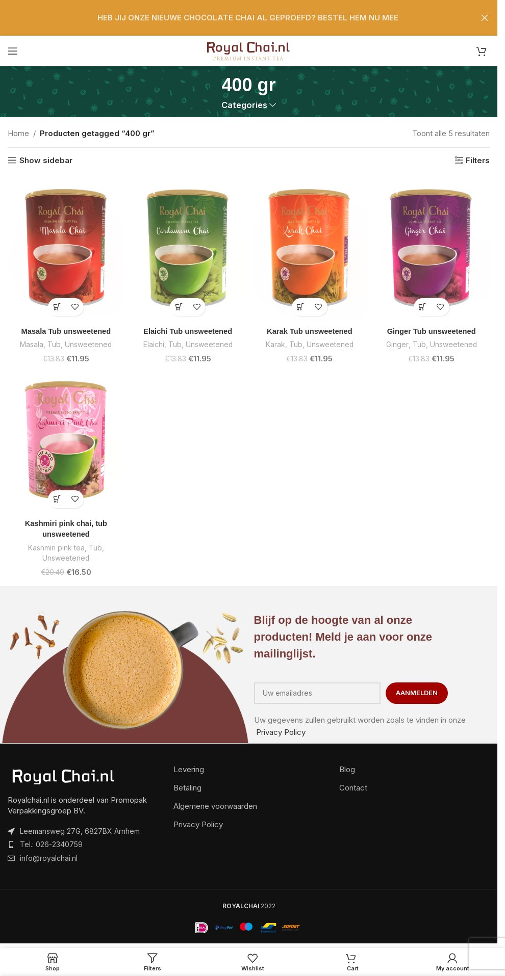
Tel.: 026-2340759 (51, 842)
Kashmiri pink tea (56, 546)
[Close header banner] (484, 18)
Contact (353, 786)
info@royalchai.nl (49, 856)
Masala (31, 344)
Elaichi (152, 344)
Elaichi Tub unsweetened (187, 331)
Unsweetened (88, 344)
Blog (347, 768)
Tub (53, 344)
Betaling (187, 786)
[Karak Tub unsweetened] (309, 248)
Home (18, 133)
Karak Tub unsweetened (309, 331)
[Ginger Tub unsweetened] (431, 248)
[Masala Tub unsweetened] (66, 248)
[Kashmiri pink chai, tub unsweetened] (66, 440)
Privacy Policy (281, 730)
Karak (274, 344)
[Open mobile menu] (13, 51)
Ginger (396, 344)
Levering (188, 768)
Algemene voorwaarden (215, 804)
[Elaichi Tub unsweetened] (188, 248)
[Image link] (64, 774)
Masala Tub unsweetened (66, 331)
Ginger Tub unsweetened (431, 331)
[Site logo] (248, 50)
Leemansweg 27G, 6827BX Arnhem (80, 829)
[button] (57, 307)
